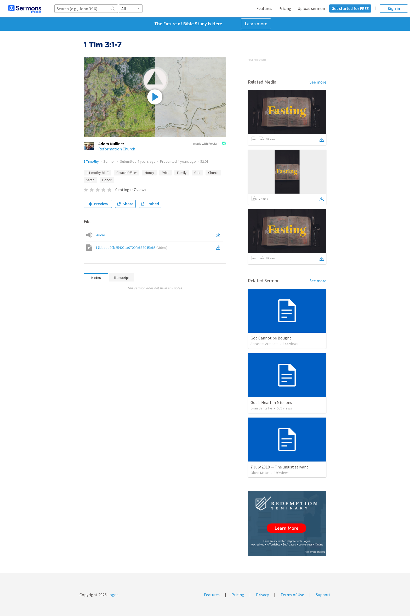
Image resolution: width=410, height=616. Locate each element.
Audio (100, 235)
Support (323, 594)
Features (264, 8)
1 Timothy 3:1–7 (97, 173)
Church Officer (126, 173)
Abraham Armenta (264, 343)
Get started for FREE (350, 8)
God (197, 173)
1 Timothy (91, 161)
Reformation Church (116, 148)
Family (181, 173)
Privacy (262, 594)
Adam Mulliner (111, 143)
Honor (106, 180)
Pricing (284, 8)
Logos (112, 594)
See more (318, 82)
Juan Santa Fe (261, 408)
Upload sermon (311, 8)
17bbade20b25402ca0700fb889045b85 (131, 247)
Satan (90, 180)
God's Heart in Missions (271, 402)
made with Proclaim (209, 144)
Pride (165, 173)
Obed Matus (260, 472)
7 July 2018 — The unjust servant (279, 467)
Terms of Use (292, 594)
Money (149, 173)
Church (213, 173)
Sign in (394, 8)
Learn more (256, 24)
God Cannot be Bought (270, 338)
